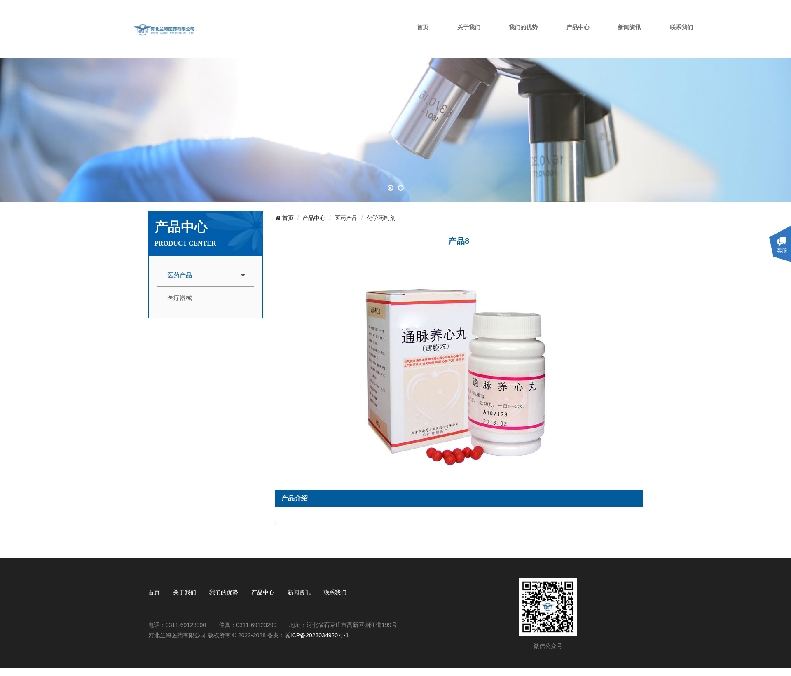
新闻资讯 (672, 38)
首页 (473, 38)
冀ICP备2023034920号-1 (317, 635)
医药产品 (179, 275)
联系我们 (722, 38)
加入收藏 (631, 8)
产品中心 (622, 38)
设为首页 (589, 8)
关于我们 (516, 38)
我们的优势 (569, 38)
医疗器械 (179, 298)
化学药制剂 (381, 218)
